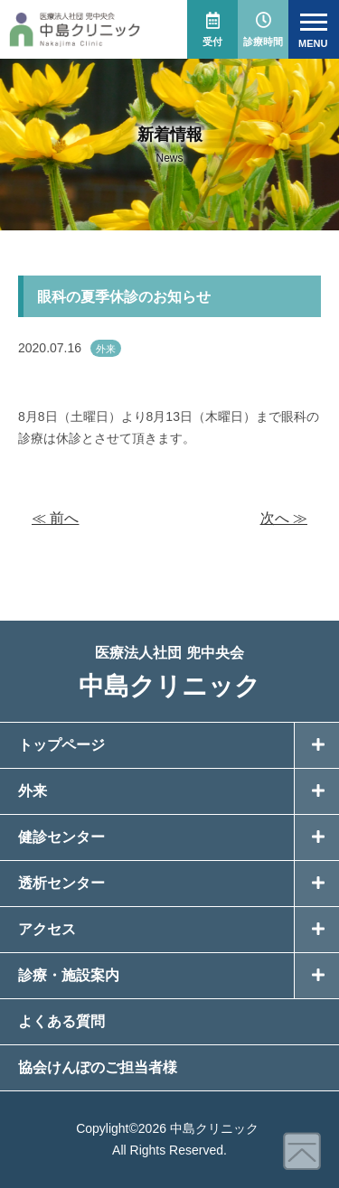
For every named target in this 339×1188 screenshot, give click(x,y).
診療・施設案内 (68, 975)
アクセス (47, 929)
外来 (106, 348)
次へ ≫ (283, 518)
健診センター (61, 837)
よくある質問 (61, 1021)
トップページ (61, 745)
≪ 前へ (55, 518)
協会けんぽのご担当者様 (97, 1067)
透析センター (61, 883)
